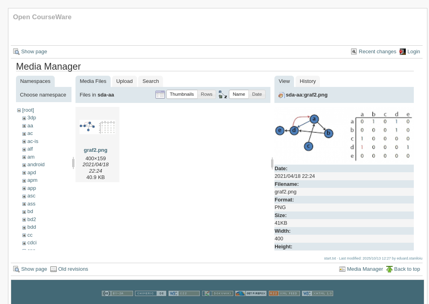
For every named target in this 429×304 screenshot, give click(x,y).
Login (413, 51)
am (30, 157)
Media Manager (365, 268)
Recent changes (377, 51)
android (35, 164)
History (308, 81)
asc (31, 196)
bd (30, 211)
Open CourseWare (42, 17)
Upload (124, 81)
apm (32, 180)
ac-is (32, 141)
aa (30, 126)
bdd (31, 227)
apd (31, 172)
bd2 (31, 219)
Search (151, 81)
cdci (31, 243)
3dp (31, 118)
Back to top (407, 268)
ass (31, 204)
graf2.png (95, 150)
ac (30, 133)
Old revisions (73, 268)
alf (30, 149)
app (31, 188)
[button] (182, 94)
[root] (28, 110)
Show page (34, 51)
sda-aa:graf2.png (307, 95)
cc (29, 235)
